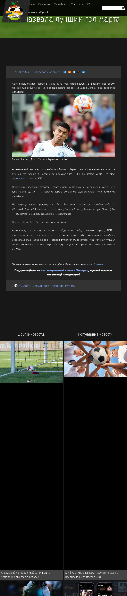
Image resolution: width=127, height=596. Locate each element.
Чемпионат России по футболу (55, 285)
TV (88, 4)
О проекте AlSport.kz (37, 12)
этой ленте (97, 264)
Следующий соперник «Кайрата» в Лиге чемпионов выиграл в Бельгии (25, 575)
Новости (30, 4)
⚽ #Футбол (22, 285)
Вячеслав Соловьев (47, 72)
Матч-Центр (60, 4)
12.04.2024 (21, 72)
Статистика (77, 4)
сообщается (19, 178)
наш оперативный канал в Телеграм (64, 270)
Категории (44, 4)
